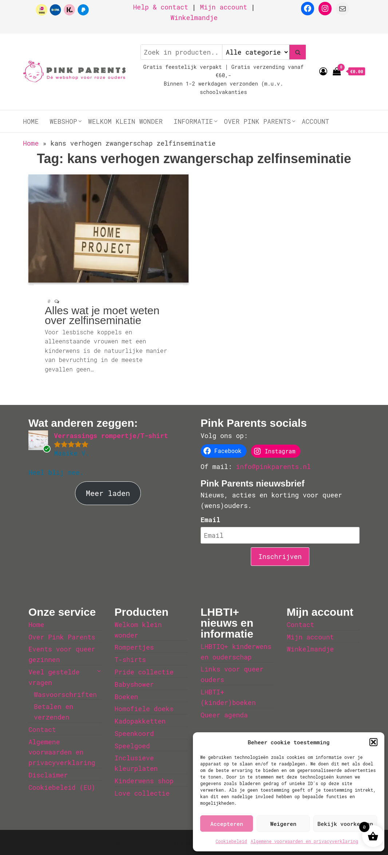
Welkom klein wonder (125, 121)
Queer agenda (224, 714)
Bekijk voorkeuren (345, 823)
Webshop (63, 121)
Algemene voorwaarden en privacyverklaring (304, 841)
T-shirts (130, 659)
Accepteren (226, 823)
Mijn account (223, 7)
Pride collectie (144, 671)
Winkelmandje (194, 17)
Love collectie (142, 793)
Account (315, 121)
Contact (42, 729)
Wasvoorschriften (65, 694)
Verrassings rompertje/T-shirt (111, 435)
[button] (373, 742)
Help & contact (160, 7)
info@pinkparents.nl (273, 466)
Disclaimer (48, 775)
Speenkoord (134, 733)
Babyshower (134, 684)
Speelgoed (132, 745)
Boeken (126, 696)
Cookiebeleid (231, 841)
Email (210, 519)
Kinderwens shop (144, 780)
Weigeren (283, 823)
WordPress (178, 842)
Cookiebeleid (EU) (61, 787)
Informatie (193, 121)
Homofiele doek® (144, 708)
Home (31, 121)
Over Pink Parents (257, 121)
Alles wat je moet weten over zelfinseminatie (102, 315)
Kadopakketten (140, 721)
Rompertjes (134, 647)
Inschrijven (280, 556)
